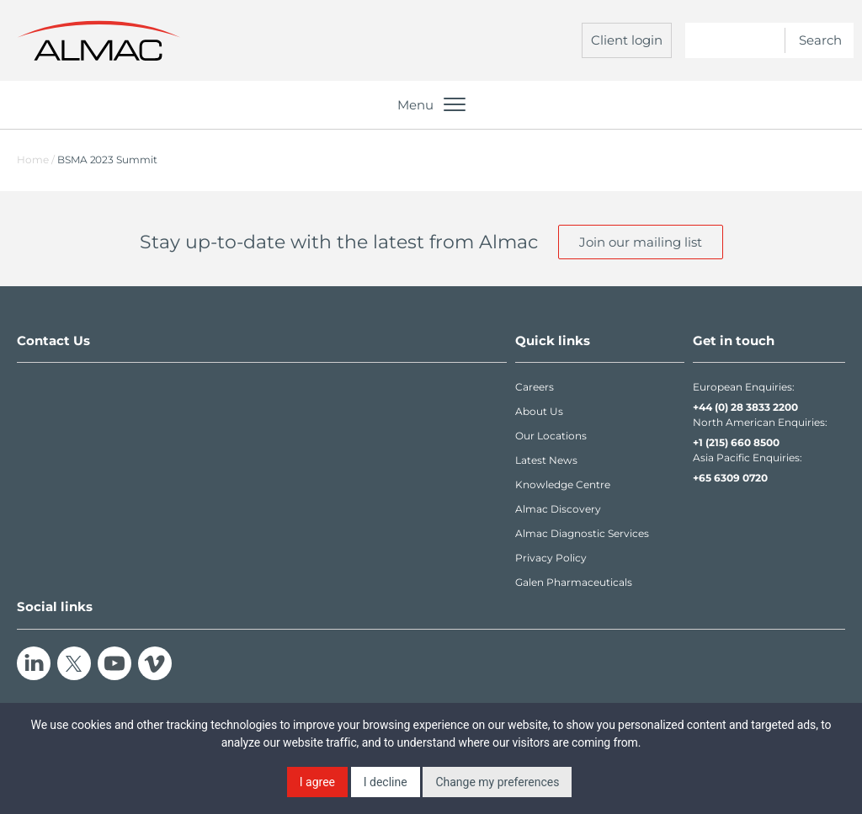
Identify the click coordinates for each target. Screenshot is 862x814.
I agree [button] (317, 782)
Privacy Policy (551, 557)
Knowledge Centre (562, 484)
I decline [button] (385, 782)
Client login (626, 40)
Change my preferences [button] (497, 782)
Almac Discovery (558, 509)
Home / (36, 159)
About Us (539, 411)
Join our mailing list (640, 242)
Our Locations (551, 435)
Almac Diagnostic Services (582, 533)
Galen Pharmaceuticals (573, 582)
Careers (534, 386)
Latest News (546, 460)
